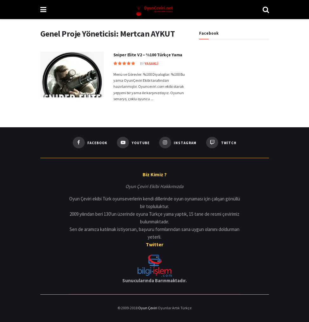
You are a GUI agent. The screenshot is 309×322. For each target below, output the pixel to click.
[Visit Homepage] (154, 9)
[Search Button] (266, 9)
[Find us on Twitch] (221, 142)
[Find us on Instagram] (178, 142)
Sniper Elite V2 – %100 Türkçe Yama (147, 55)
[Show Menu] (43, 9)
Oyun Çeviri (148, 307)
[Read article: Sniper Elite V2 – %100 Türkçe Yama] (72, 74)
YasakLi (151, 63)
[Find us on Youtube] (133, 142)
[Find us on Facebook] (90, 142)
